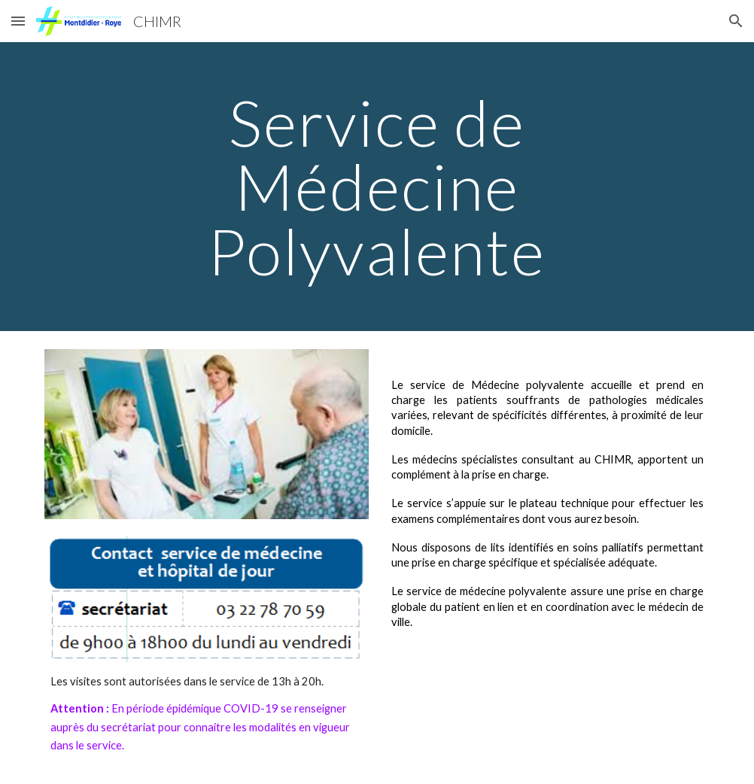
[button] (18, 20)
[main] (376, 186)
